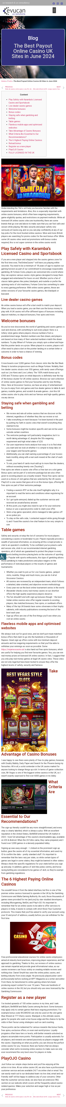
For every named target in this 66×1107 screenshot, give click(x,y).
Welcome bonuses (17, 109)
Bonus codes (14, 112)
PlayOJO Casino (16, 149)
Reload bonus (15, 143)
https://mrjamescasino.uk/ (13, 649)
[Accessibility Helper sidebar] (3, 557)
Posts (9, 81)
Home (3, 81)
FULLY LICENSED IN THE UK (21, 152)
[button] (54, 10)
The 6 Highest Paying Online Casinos (25, 140)
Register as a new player (20, 146)
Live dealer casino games (20, 106)
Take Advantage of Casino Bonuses (25, 131)
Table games (14, 121)
